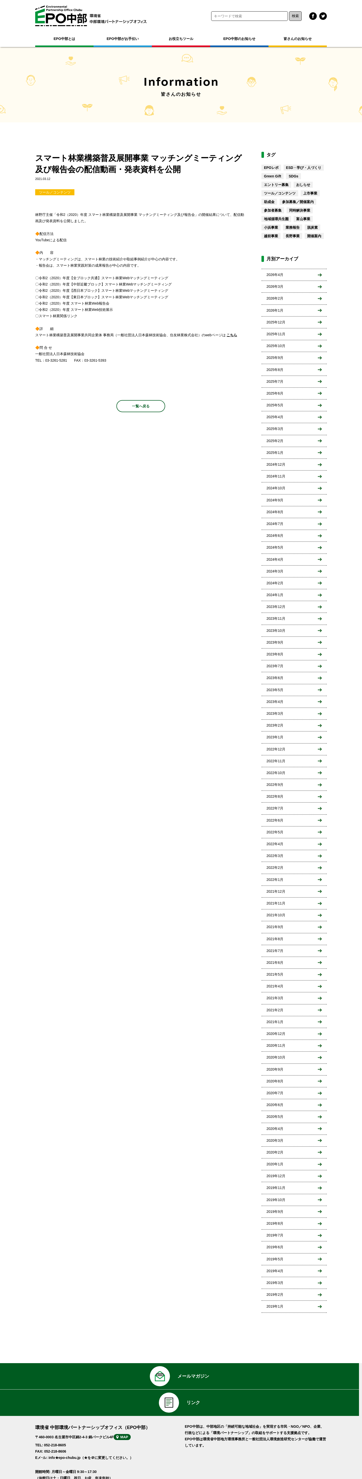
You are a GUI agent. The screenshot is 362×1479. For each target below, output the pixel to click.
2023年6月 (274, 678)
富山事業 (303, 219)
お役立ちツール (181, 39)
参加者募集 (273, 210)
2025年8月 (274, 370)
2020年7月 (274, 1093)
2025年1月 (274, 453)
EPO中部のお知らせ (239, 39)
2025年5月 (274, 405)
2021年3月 (274, 998)
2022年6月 (274, 820)
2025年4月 (274, 417)
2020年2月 (274, 1152)
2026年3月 (274, 286)
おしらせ (303, 185)
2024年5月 (274, 547)
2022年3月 (274, 856)
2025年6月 (274, 393)
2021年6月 (274, 963)
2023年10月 (275, 631)
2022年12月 (275, 749)
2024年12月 (275, 464)
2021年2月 (274, 1010)
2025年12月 (275, 322)
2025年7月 (274, 381)
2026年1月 (274, 310)
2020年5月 (274, 1117)
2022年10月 (275, 773)
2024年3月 (274, 571)
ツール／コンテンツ (55, 192)
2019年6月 (274, 1247)
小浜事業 (271, 227)
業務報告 (293, 227)
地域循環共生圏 (276, 219)
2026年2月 (274, 298)
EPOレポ (271, 168)
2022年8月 (274, 796)
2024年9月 (274, 500)
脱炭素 (312, 227)
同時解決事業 (299, 210)
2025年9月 (274, 358)
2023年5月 (274, 690)
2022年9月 (274, 785)
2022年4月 (274, 844)
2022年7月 (274, 808)
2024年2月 (274, 583)
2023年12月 (275, 607)
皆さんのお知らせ (298, 39)
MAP (132, 1420)
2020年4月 (274, 1129)
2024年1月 (274, 595)
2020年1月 (274, 1164)
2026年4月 (274, 275)
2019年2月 (274, 1295)
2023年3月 (274, 713)
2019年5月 (274, 1259)
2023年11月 (275, 618)
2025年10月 (275, 346)
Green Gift (272, 176)
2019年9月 (274, 1212)
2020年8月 (274, 1081)
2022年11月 (275, 761)
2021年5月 (274, 974)
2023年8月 (274, 654)
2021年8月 (274, 939)
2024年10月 (275, 488)
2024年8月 (274, 512)
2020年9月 (274, 1069)
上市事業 (310, 193)
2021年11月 (275, 903)
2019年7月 (274, 1235)
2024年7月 (274, 524)
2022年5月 (274, 832)
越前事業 (271, 236)
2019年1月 (274, 1306)
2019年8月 (274, 1223)
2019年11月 (275, 1188)
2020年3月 (274, 1140)
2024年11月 (275, 476)
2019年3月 (274, 1283)
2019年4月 (274, 1271)
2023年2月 (274, 725)
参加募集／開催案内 (298, 202)
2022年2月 (274, 868)
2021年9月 (274, 927)
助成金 (269, 202)
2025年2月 (274, 441)
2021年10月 (275, 915)
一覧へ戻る (141, 406)
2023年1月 (274, 737)
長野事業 (293, 236)
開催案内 (314, 236)
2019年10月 (275, 1200)
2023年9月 (274, 642)
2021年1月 (274, 1022)
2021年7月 (274, 951)
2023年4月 (274, 702)
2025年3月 (274, 429)
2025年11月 (275, 334)
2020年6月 (274, 1105)
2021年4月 (274, 986)
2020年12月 (275, 1034)
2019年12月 (275, 1176)
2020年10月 (275, 1057)
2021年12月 (275, 891)
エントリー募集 (276, 185)
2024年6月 (274, 536)
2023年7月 (274, 666)
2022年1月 (274, 880)
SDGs (293, 176)
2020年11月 (275, 1045)
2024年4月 (274, 559)
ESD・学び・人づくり (304, 168)
